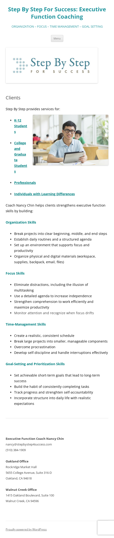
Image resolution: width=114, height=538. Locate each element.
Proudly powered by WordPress (26, 529)
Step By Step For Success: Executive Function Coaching (57, 13)
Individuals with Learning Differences (44, 194)
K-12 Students (20, 126)
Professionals (25, 182)
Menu (57, 38)
